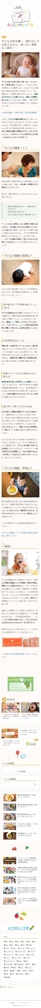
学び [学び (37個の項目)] (28, 964)
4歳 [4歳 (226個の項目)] (29, 941)
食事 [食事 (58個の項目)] (28, 974)
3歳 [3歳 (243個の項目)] (23, 941)
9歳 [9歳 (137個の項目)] (23, 945)
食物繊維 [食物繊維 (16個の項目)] (8, 977)
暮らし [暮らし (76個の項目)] (21, 967)
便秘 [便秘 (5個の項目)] (26, 961)
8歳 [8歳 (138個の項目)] (17, 945)
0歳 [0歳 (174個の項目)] (6, 941)
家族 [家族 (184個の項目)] (35, 964)
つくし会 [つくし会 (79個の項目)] (22, 948)
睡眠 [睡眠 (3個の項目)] (20, 970)
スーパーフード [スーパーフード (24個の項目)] (21, 954)
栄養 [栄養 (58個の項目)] (7, 970)
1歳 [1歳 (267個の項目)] (12, 941)
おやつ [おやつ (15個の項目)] (7, 948)
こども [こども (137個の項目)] (14, 948)
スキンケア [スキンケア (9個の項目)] (32, 951)
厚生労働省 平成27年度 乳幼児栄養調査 (20, 113)
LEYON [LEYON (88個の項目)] (30, 945)
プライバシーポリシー (25, 1002)
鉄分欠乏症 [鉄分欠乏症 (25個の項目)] (20, 974)
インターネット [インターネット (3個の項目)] (9, 951)
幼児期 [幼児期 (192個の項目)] (7, 967)
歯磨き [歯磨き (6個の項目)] (13, 970)
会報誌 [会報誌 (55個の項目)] (19, 961)
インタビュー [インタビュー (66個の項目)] (31, 948)
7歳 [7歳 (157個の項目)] (12, 945)
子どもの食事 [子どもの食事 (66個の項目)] (9, 964)
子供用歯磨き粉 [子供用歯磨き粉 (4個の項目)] (20, 964)
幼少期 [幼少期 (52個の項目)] (14, 967)
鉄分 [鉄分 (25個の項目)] (13, 974)
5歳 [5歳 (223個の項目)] (34, 941)
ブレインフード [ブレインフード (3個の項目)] (17, 958)
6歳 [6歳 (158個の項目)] (6, 945)
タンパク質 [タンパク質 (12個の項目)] (31, 954)
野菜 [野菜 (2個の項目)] (7, 974)
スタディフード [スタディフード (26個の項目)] (9, 954)
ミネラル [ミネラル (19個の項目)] (27, 958)
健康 (4, 37)
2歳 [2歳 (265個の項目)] (17, 941)
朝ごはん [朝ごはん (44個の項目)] (29, 967)
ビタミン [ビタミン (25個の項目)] (8, 958)
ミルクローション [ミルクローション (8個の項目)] (10, 961)
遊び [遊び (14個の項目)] (32, 970)
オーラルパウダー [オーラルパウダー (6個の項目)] (21, 951)
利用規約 (12, 1002)
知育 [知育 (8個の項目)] (26, 970)
